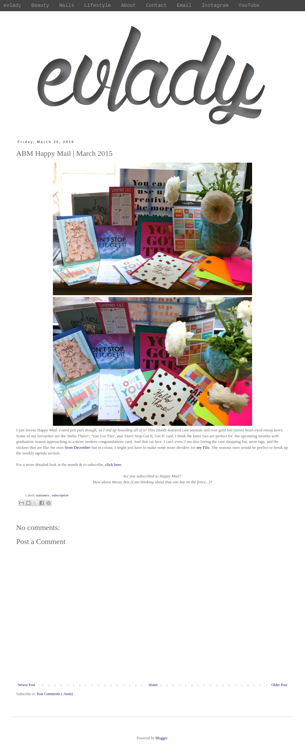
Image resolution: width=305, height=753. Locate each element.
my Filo (202, 447)
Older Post (279, 685)
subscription (60, 495)
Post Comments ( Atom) (55, 694)
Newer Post (26, 685)
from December (78, 447)
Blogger (161, 738)
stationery (43, 495)
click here (113, 464)
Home (153, 685)
